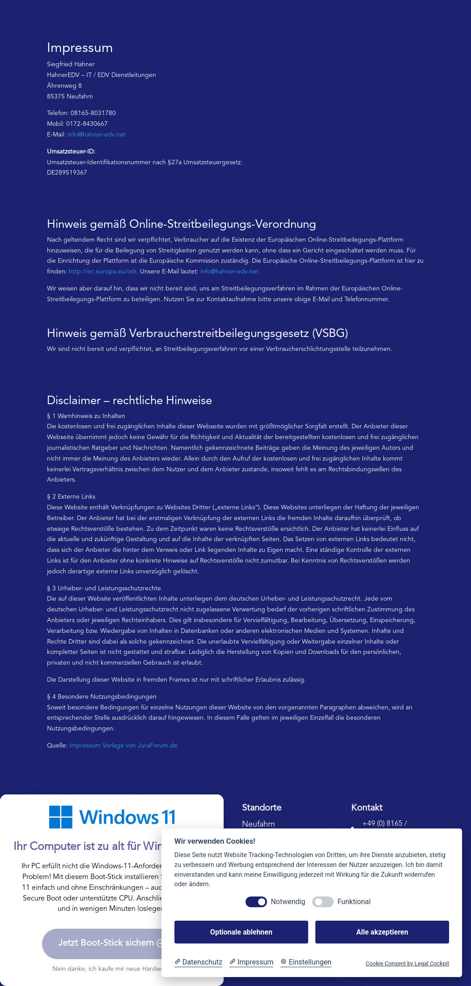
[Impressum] (251, 962)
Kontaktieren (400, 25)
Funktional (353, 901)
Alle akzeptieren (382, 932)
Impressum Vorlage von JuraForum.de (123, 746)
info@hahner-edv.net (97, 135)
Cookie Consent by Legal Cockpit (407, 963)
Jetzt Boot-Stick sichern (106, 943)
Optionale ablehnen (241, 932)
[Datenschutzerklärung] (198, 962)
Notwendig (288, 901)
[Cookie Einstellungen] (305, 962)
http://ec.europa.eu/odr (102, 272)
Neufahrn (258, 824)
